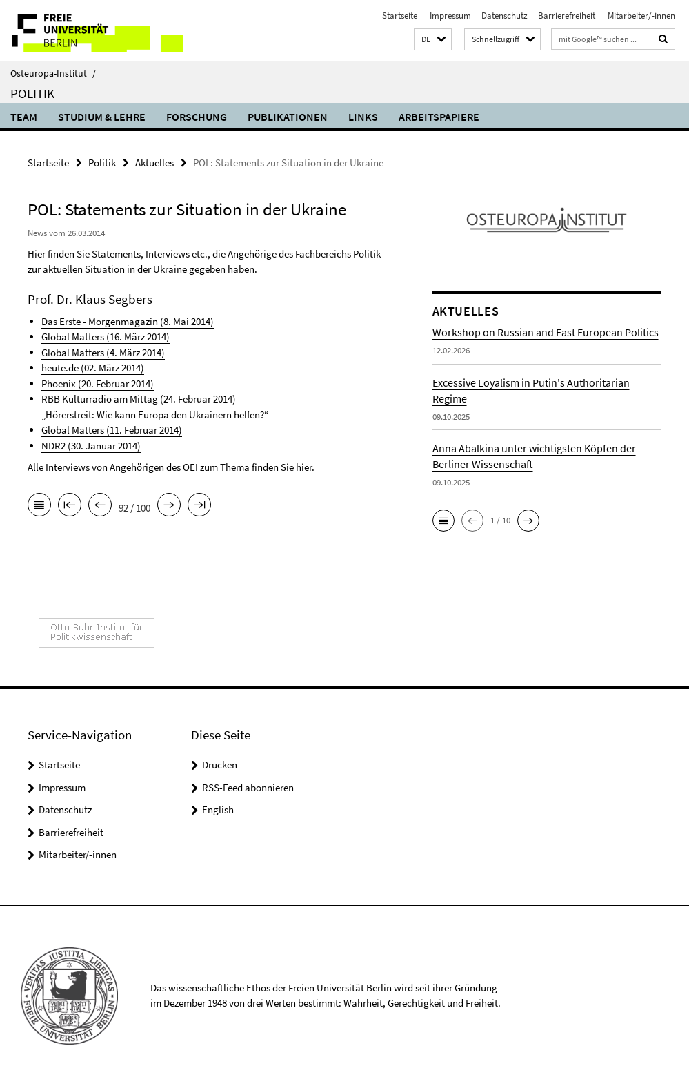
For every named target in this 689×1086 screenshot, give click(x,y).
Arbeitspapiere (439, 117)
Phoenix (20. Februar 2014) (97, 383)
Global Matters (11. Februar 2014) (111, 429)
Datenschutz (504, 15)
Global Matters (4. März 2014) (103, 352)
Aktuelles (154, 162)
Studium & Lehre (102, 117)
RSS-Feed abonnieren (248, 787)
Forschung (196, 117)
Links (363, 117)
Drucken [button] (219, 764)
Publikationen (288, 117)
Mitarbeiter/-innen (640, 15)
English (218, 809)
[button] (433, 39)
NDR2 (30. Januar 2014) (91, 445)
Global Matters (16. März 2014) (105, 336)
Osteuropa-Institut (53, 73)
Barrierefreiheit (566, 15)
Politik (32, 93)
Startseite (399, 15)
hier (304, 467)
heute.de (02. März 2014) (92, 367)
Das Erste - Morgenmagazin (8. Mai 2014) (127, 321)
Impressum (449, 15)
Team (23, 117)
